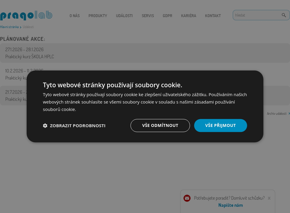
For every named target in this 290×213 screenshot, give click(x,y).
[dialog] (145, 106)
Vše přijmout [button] (220, 125)
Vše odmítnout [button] (160, 125)
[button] (74, 125)
